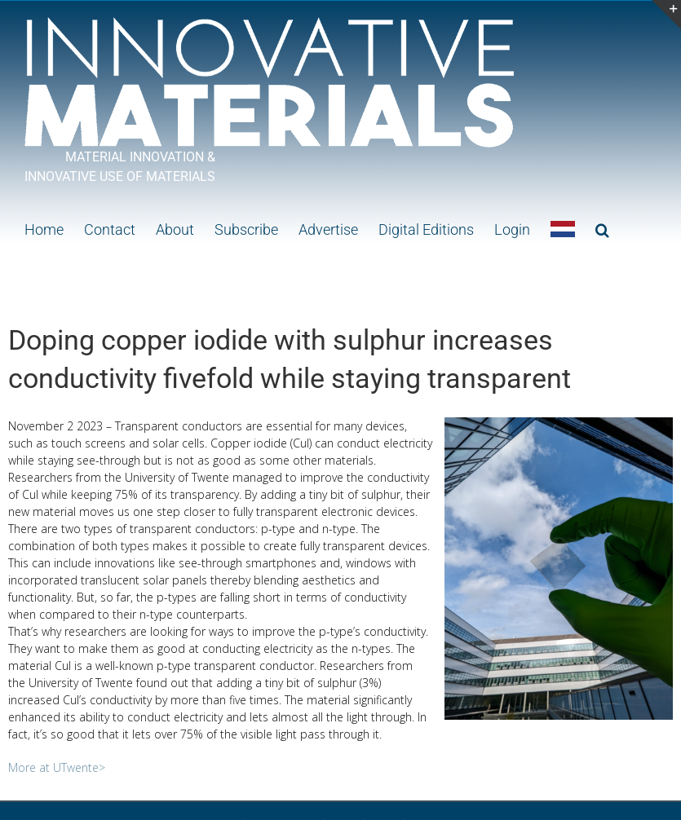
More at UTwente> (56, 767)
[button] (602, 228)
